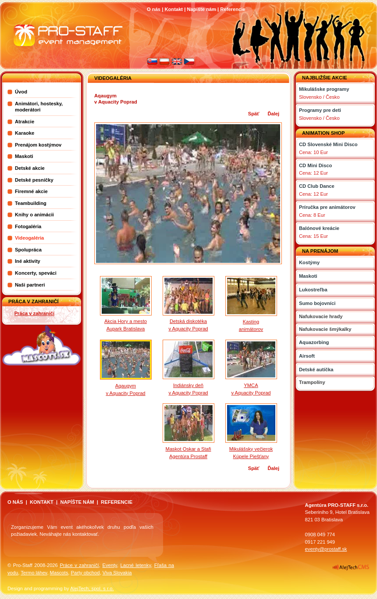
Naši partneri (30, 284)
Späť (254, 113)
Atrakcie (24, 121)
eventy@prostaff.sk (326, 549)
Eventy (109, 565)
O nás (153, 9)
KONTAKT (41, 502)
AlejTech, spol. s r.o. (92, 588)
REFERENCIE (116, 502)
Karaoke (24, 133)
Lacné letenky (135, 565)
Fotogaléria (28, 226)
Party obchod (85, 572)
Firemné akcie (31, 191)
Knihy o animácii (34, 214)
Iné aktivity (27, 261)
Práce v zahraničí (79, 565)
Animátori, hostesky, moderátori (39, 107)
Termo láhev (34, 572)
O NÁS (15, 502)
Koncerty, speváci (36, 273)
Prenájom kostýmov (38, 144)
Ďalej (273, 113)
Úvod (21, 91)
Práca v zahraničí (34, 313)
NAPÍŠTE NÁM (77, 502)
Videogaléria (29, 237)
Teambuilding (30, 203)
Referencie (232, 9)
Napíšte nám (201, 9)
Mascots (59, 572)
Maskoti (24, 156)
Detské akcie (30, 168)
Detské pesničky (34, 180)
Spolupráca (28, 249)
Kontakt (173, 9)
